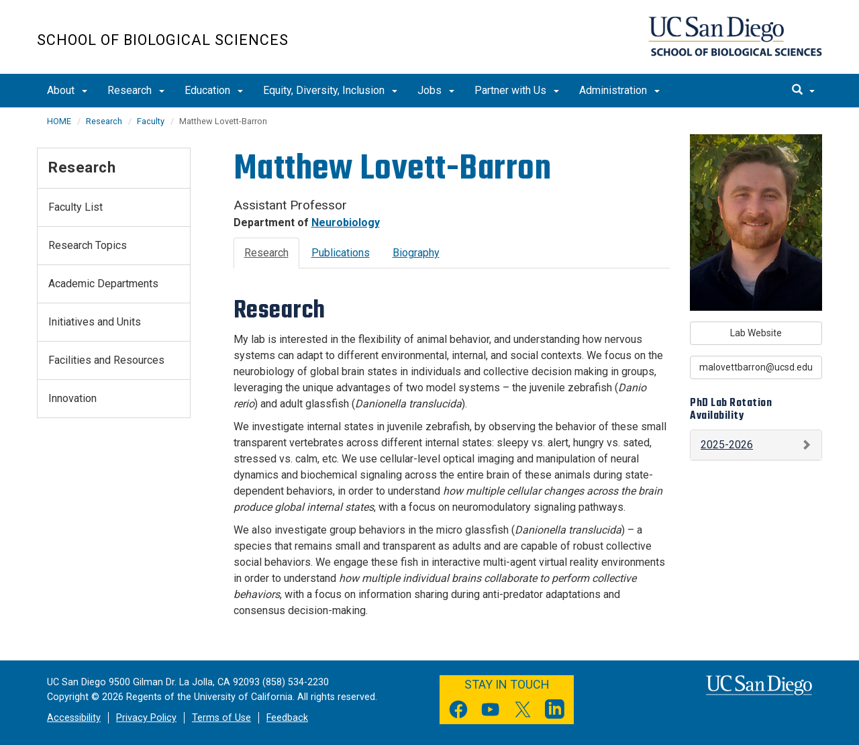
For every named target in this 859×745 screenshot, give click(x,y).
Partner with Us (516, 90)
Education (214, 90)
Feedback (287, 718)
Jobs (435, 90)
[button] (756, 445)
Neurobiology (345, 222)
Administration (619, 90)
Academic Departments (103, 283)
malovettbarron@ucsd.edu (756, 367)
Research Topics (87, 245)
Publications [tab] (340, 252)
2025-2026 (727, 444)
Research (135, 90)
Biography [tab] (416, 252)
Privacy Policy (146, 718)
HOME (59, 121)
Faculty (150, 121)
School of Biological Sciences (163, 40)
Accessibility (74, 718)
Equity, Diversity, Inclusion (330, 90)
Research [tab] (266, 252)
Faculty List (75, 207)
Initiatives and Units (94, 321)
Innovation (72, 398)
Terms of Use (221, 718)
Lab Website (756, 333)
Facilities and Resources (106, 360)
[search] (803, 90)
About (67, 90)
